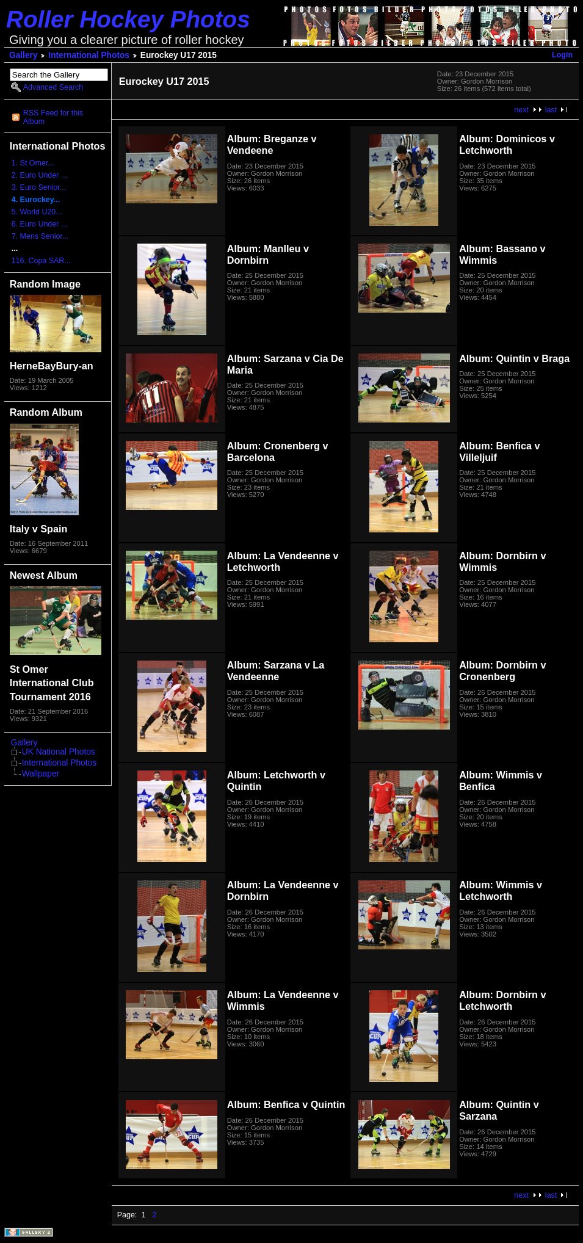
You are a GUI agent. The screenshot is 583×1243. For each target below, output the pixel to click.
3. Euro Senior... (39, 187)
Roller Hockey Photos (128, 19)
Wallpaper (40, 773)
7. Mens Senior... (40, 236)
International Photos (88, 55)
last (551, 110)
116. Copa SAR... (41, 260)
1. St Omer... (33, 163)
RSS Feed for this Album (53, 117)
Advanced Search (53, 87)
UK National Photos (58, 751)
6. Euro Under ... (39, 224)
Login (562, 55)
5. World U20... (37, 212)
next (521, 110)
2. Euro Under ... (39, 175)
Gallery (23, 55)
